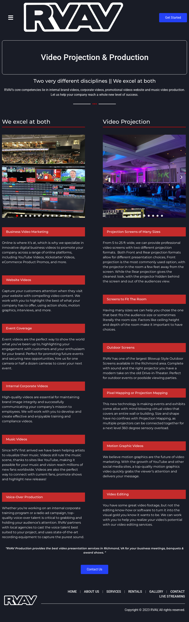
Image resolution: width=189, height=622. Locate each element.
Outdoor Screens (120, 347)
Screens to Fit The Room (127, 299)
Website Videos (18, 280)
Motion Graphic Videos (125, 446)
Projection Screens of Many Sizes (133, 232)
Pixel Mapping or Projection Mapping (137, 393)
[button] (11, 17)
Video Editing (118, 494)
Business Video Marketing (27, 232)
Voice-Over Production (24, 497)
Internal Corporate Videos (27, 386)
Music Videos (16, 439)
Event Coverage (19, 328)
